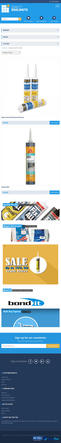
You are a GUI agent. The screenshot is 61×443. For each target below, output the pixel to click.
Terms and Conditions (8, 397)
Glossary (4, 384)
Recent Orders (5, 411)
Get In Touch (28, 19)
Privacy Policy (5, 395)
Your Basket (54, 19)
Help (2, 382)
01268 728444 (53, 1)
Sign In (3, 413)
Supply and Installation (8, 400)
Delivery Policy (5, 379)
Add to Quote (55, 122)
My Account (5, 408)
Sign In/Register (41, 19)
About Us (4, 393)
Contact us (4, 377)
